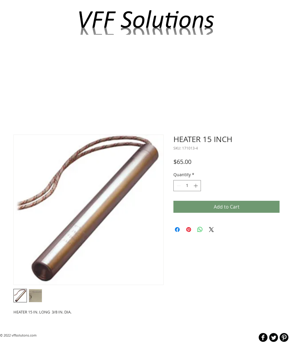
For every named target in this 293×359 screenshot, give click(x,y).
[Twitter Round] (273, 337)
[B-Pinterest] (284, 337)
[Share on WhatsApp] (200, 229)
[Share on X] (211, 229)
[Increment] (196, 185)
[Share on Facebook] (177, 229)
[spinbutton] (187, 185)
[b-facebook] (263, 337)
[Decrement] (178, 185)
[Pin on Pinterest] (188, 229)
